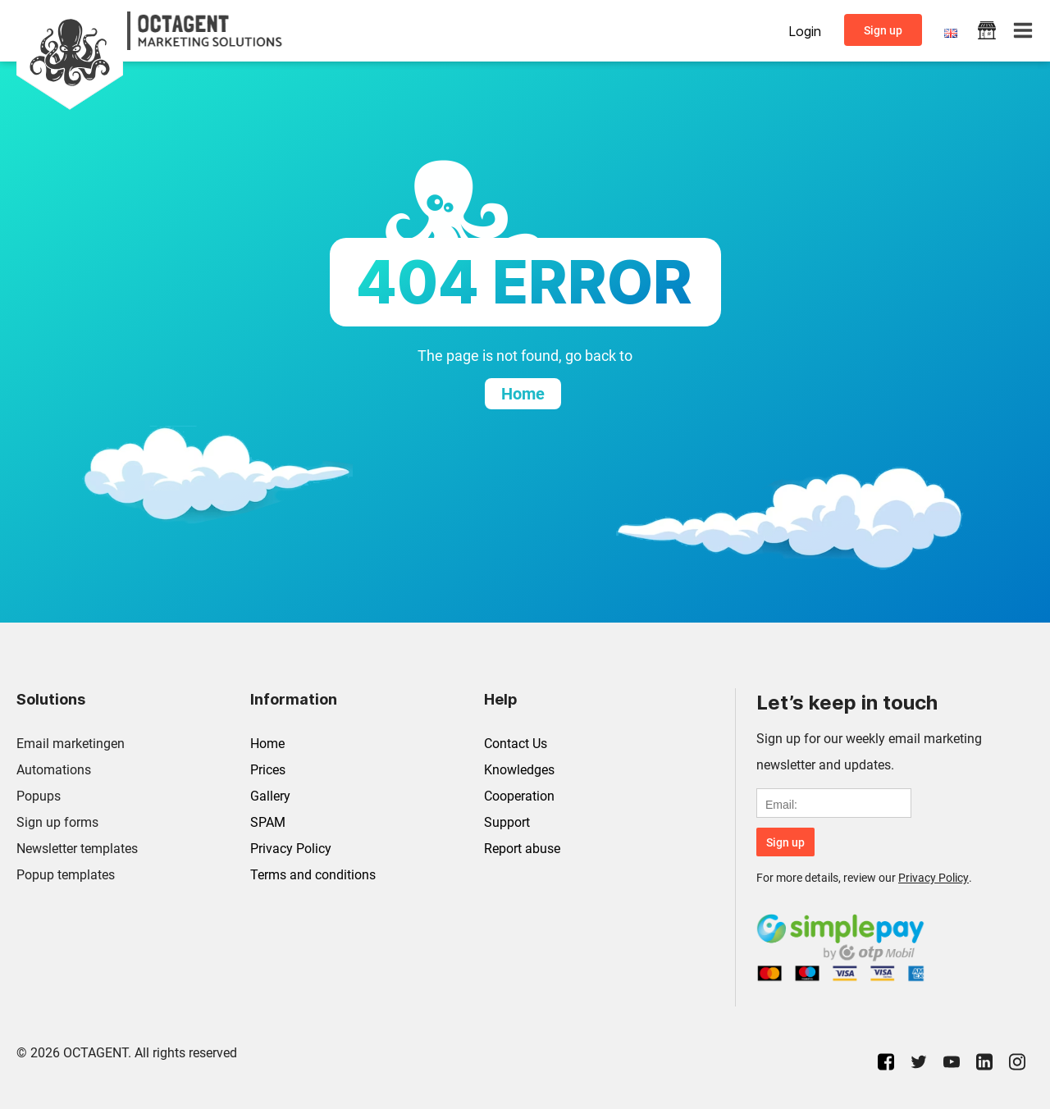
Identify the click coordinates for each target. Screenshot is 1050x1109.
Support (507, 822)
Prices (267, 770)
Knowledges (519, 770)
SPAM (267, 822)
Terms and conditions (313, 875)
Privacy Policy (290, 848)
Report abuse (522, 848)
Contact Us (515, 743)
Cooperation (519, 796)
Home (267, 743)
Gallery (270, 796)
